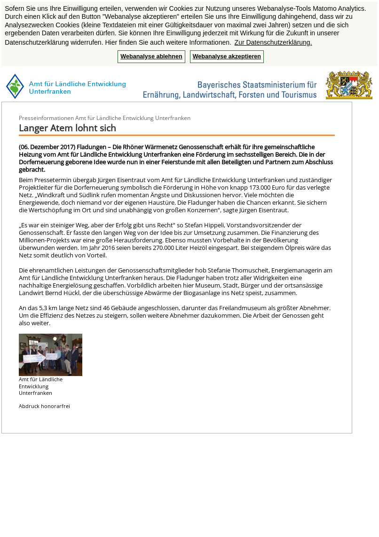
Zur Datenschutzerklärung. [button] (273, 42)
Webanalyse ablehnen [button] (151, 56)
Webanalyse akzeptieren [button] (227, 56)
